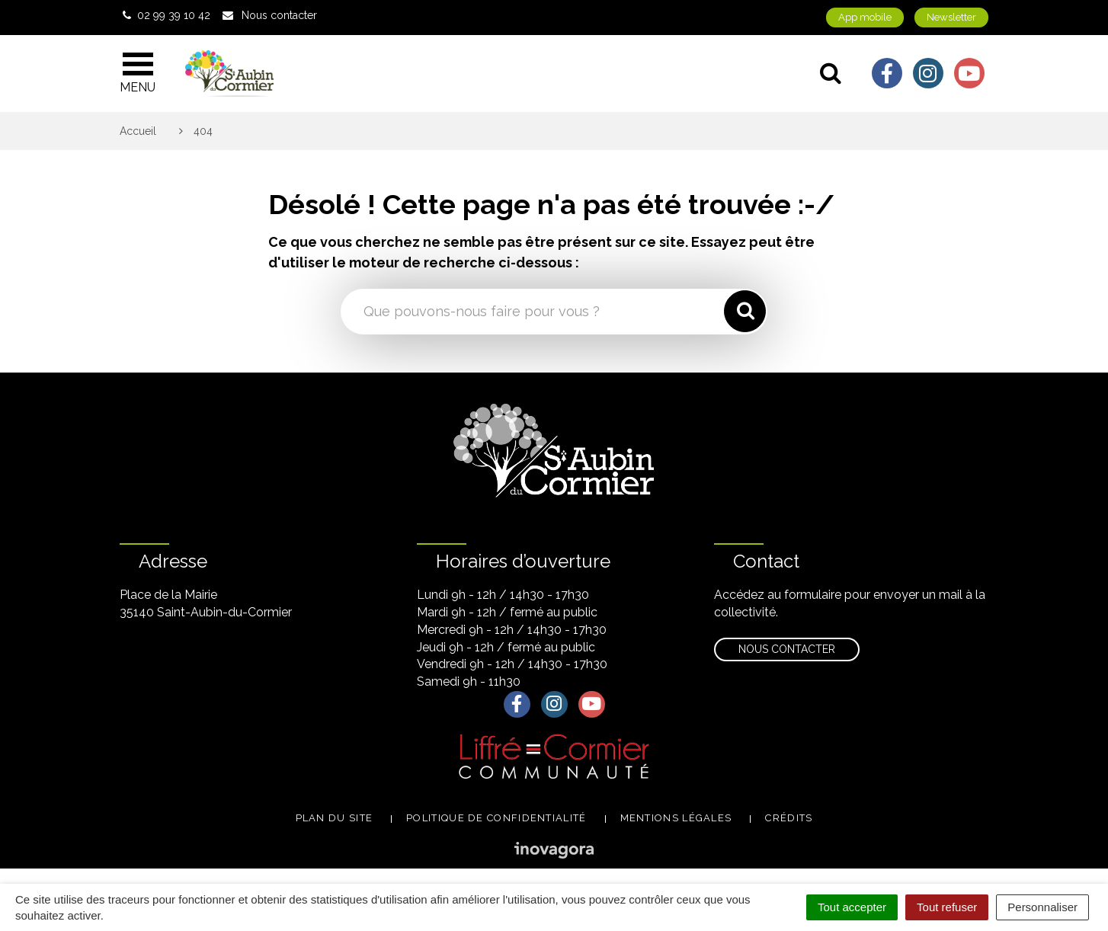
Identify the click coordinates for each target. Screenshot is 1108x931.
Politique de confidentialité (496, 818)
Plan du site (334, 818)
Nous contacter (786, 649)
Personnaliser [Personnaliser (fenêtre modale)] (1042, 907)
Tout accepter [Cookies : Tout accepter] (852, 907)
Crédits (788, 818)
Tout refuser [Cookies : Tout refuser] (947, 907)
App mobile (865, 17)
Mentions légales (676, 818)
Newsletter (951, 17)
